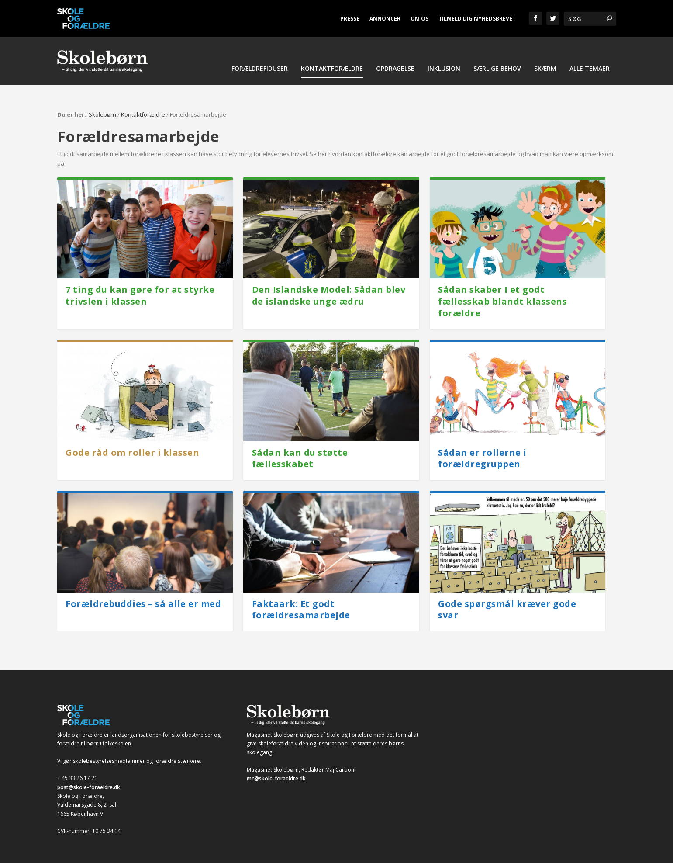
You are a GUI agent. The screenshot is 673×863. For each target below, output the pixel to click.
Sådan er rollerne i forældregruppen (482, 450)
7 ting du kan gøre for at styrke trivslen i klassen (140, 287)
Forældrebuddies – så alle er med (143, 596)
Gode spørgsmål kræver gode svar (507, 601)
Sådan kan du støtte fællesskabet (300, 450)
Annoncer (384, 18)
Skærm (545, 75)
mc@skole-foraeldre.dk (276, 770)
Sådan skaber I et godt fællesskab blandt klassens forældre (502, 293)
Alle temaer (589, 75)
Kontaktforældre (332, 75)
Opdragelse (395, 75)
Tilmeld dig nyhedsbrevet (477, 18)
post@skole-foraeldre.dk (88, 779)
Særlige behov (497, 75)
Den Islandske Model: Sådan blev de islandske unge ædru (329, 287)
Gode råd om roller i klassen (132, 445)
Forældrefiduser (259, 75)
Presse (349, 18)
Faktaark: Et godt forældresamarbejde (301, 601)
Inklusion (444, 75)
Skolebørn (102, 107)
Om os (419, 18)
